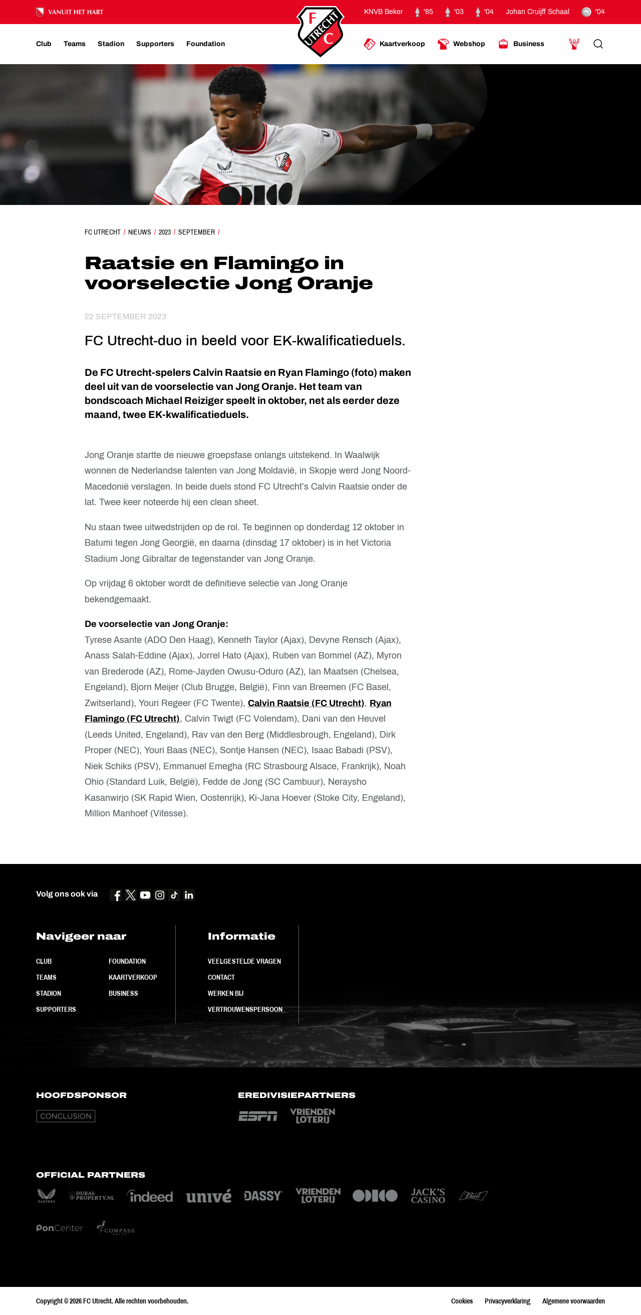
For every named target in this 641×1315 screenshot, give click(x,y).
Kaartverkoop (133, 977)
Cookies (462, 1300)
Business (123, 993)
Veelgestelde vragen (244, 961)
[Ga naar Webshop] (461, 44)
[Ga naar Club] (44, 44)
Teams (46, 977)
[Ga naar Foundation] (205, 44)
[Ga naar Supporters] (155, 44)
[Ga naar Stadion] (111, 44)
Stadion (48, 993)
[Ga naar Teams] (75, 44)
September (196, 232)
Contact (221, 977)
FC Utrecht (103, 232)
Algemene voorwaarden (573, 1300)
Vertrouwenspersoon (245, 1009)
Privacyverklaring (507, 1300)
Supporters (56, 1009)
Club (44, 961)
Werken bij (225, 993)
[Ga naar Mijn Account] (574, 44)
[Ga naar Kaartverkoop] (394, 44)
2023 (165, 232)
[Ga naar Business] (520, 44)
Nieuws (139, 232)
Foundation (127, 961)
